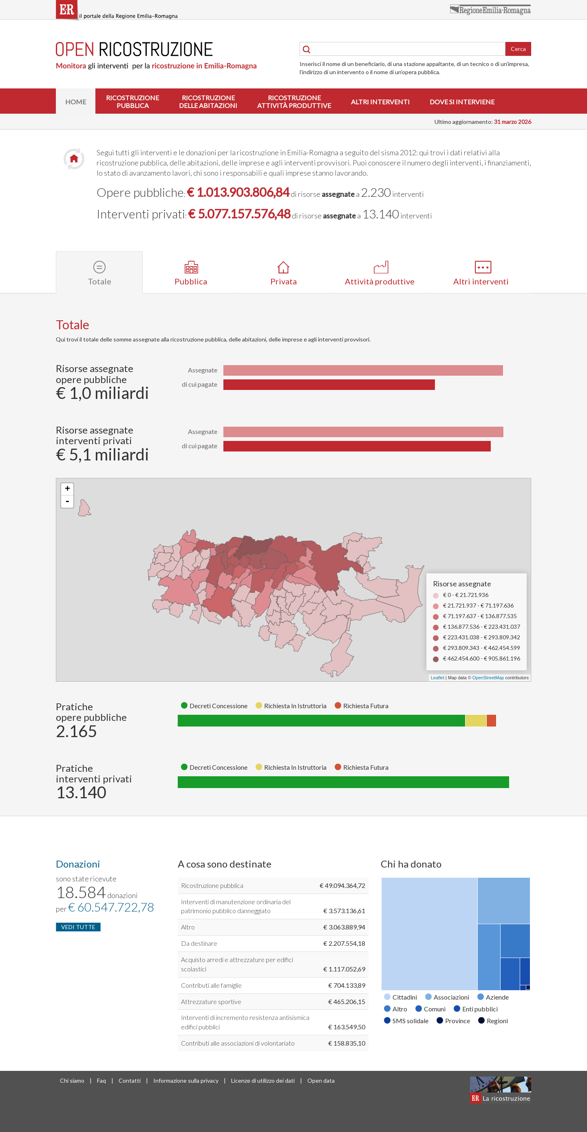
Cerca (518, 48)
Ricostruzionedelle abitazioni (208, 101)
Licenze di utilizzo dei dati (263, 1080)
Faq (101, 1080)
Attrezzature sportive (211, 1001)
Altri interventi (380, 102)
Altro (188, 927)
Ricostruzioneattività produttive (294, 101)
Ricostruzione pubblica (212, 885)
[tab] (99, 272)
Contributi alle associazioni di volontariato (238, 1043)
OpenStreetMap (488, 677)
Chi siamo (72, 1080)
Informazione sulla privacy (185, 1080)
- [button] (67, 502)
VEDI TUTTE (78, 926)
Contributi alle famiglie (211, 985)
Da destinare (199, 943)
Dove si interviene (462, 102)
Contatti (130, 1080)
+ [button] (67, 489)
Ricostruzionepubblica (132, 101)
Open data (321, 1080)
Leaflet (437, 677)
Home (75, 102)
